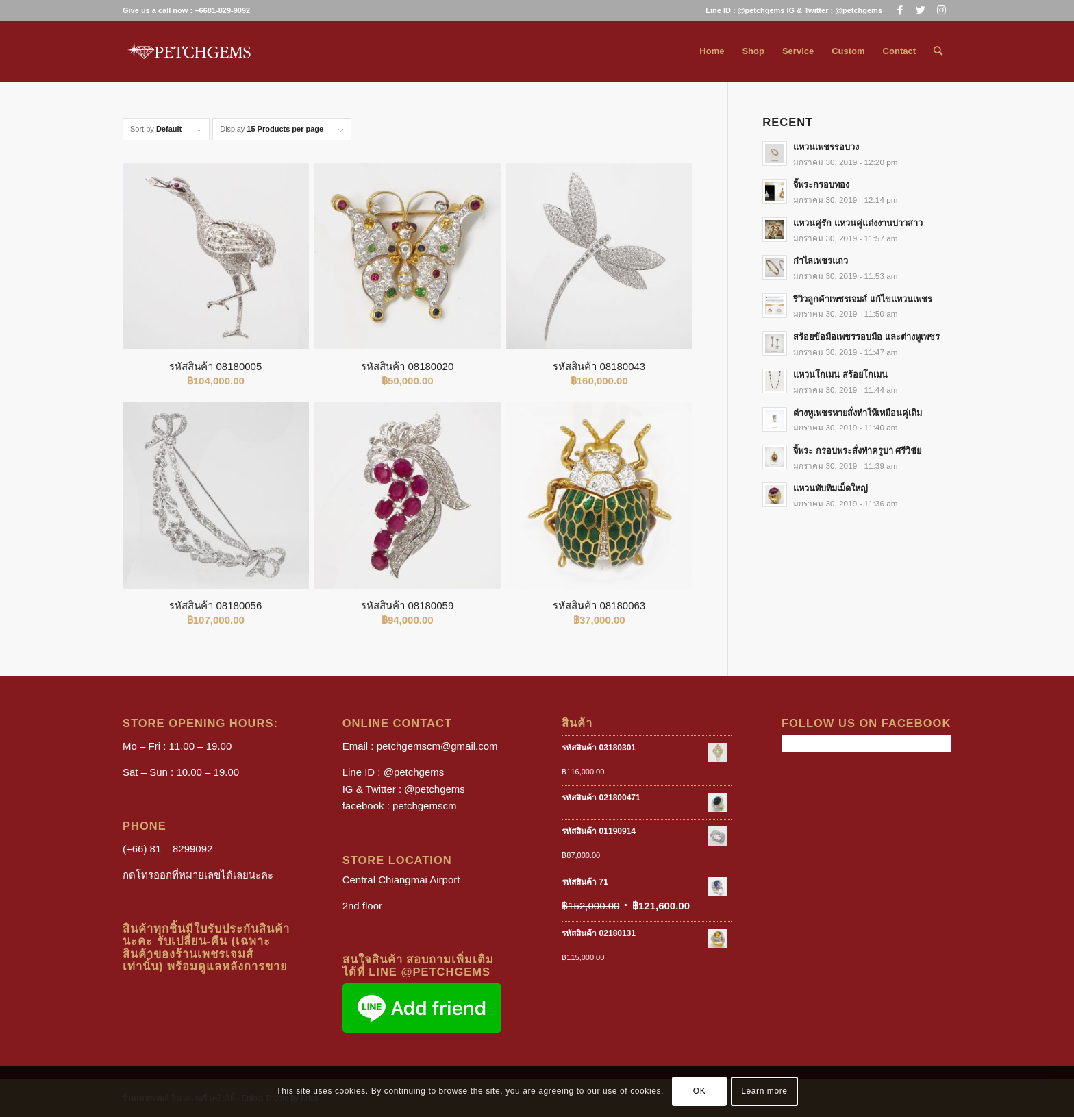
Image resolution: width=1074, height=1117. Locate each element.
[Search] (938, 51)
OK (699, 1091)
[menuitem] (790, 10)
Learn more (764, 1091)
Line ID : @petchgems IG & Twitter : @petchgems (793, 10)
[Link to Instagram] (941, 10)
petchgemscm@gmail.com (437, 746)
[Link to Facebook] (900, 10)
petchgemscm (424, 805)
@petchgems (414, 772)
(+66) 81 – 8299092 (167, 849)
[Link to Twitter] (920, 10)
